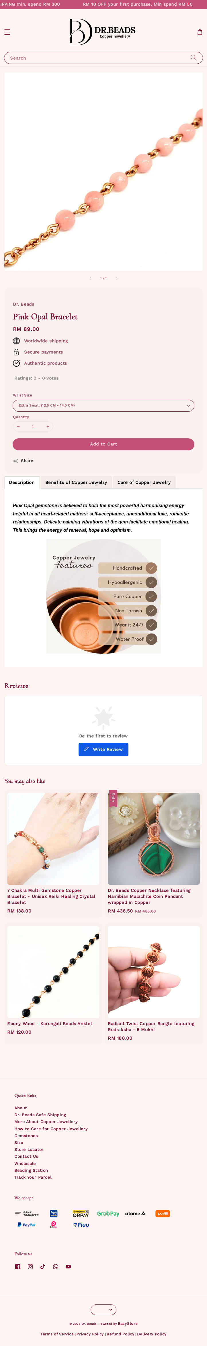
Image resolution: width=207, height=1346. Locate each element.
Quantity (21, 417)
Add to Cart (103, 444)
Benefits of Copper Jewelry (76, 482)
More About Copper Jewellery (45, 1121)
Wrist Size (22, 395)
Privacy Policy (90, 1334)
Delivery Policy (152, 1334)
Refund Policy (120, 1334)
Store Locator (29, 1149)
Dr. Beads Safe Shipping (40, 1114)
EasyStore (128, 1323)
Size (18, 1142)
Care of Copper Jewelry (144, 482)
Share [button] (23, 461)
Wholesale (25, 1163)
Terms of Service (57, 1334)
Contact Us (26, 1156)
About (20, 1108)
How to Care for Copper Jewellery (50, 1129)
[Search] (193, 57)
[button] (7, 32)
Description (22, 482)
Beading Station (31, 1170)
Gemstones (26, 1135)
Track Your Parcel (32, 1177)
